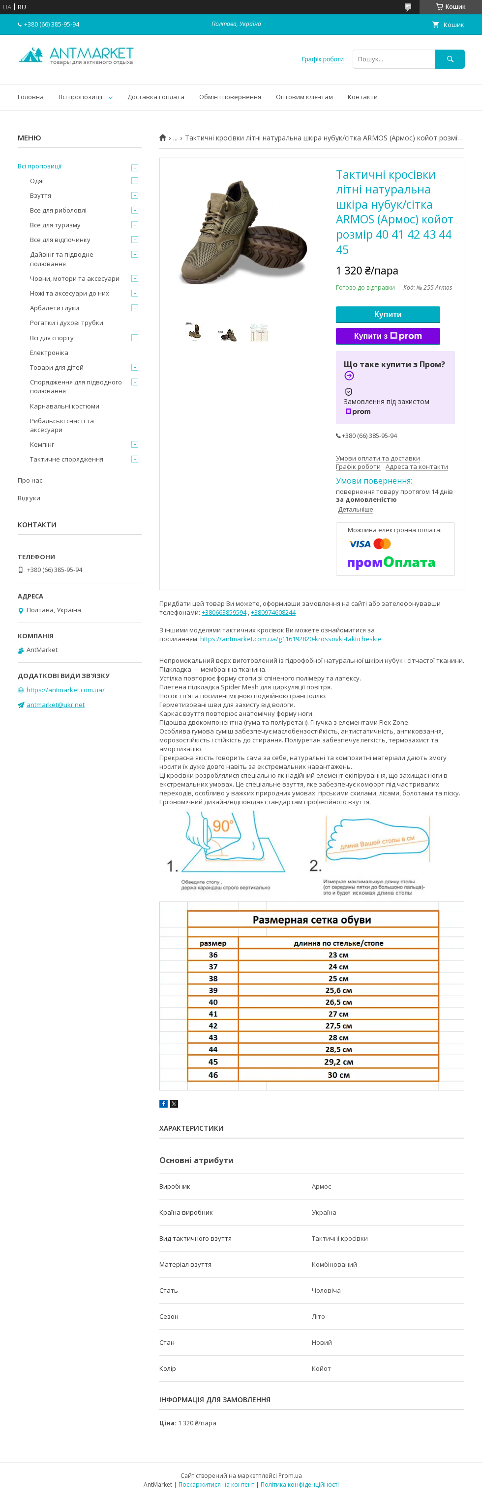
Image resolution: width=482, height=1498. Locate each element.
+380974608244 (273, 612)
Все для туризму (55, 224)
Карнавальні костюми (64, 406)
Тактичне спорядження (66, 459)
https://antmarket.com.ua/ (66, 690)
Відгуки (29, 497)
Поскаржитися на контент (216, 1484)
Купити (388, 314)
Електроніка (49, 352)
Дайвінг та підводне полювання (61, 259)
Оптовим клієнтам (304, 96)
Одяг (37, 180)
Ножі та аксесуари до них (69, 293)
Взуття (40, 195)
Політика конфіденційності (300, 1484)
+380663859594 (224, 612)
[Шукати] (450, 59)
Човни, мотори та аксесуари (75, 278)
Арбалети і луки (54, 307)
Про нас (30, 480)
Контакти (363, 96)
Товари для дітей (57, 367)
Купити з (388, 336)
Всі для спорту (52, 337)
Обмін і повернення (230, 96)
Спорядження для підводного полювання (76, 386)
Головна (31, 96)
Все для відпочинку (60, 239)
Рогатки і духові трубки (66, 322)
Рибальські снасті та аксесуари (62, 425)
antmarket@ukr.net (56, 704)
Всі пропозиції (80, 96)
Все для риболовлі (58, 210)
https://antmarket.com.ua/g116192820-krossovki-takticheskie (291, 638)
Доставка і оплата (155, 96)
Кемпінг (42, 444)
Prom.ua (290, 1475)
